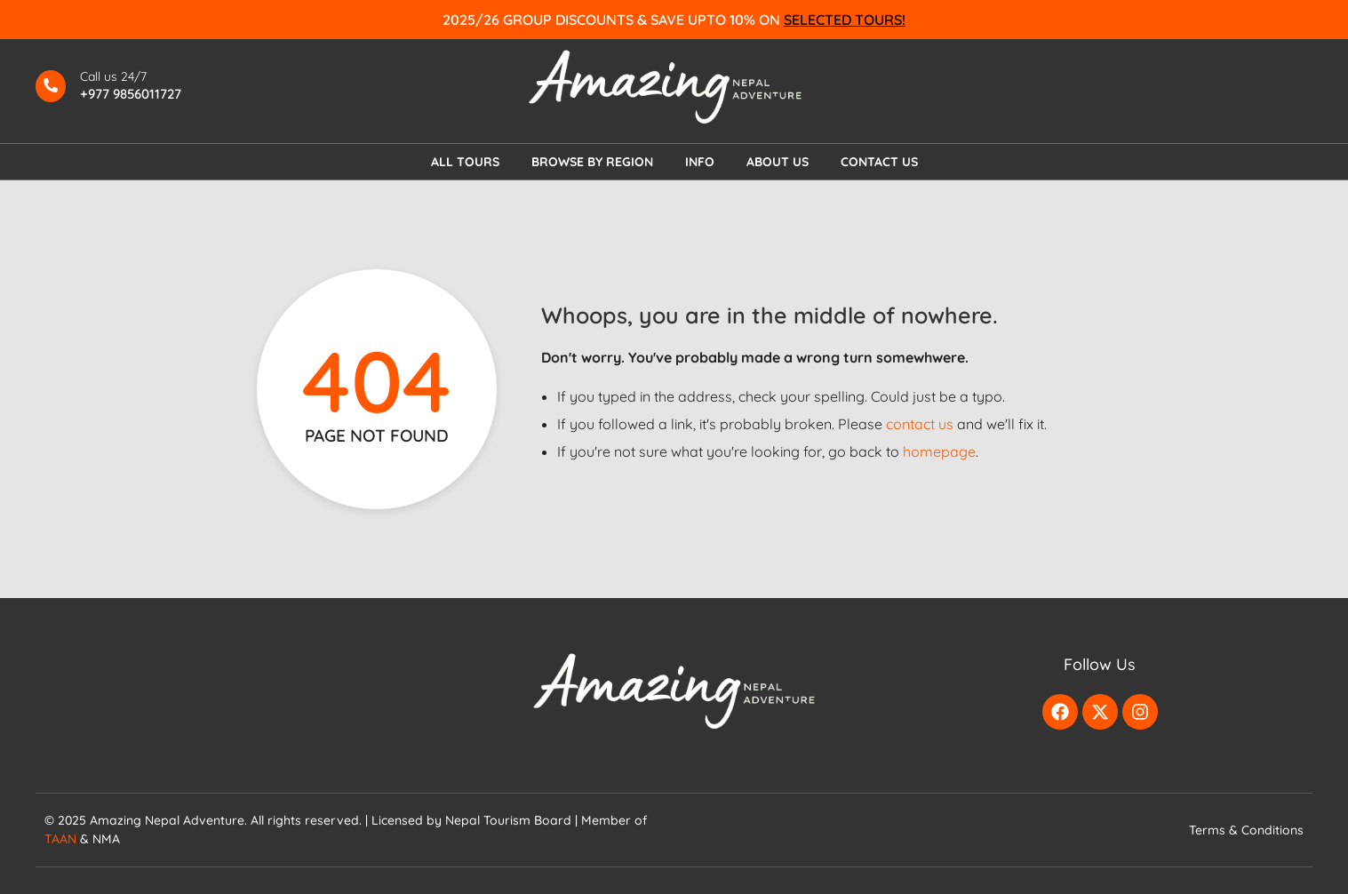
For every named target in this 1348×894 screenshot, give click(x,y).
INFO (699, 162)
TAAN (60, 839)
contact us (919, 424)
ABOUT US (777, 162)
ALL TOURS (465, 162)
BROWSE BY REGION (592, 162)
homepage (939, 451)
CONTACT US (879, 162)
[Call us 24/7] (51, 86)
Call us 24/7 (113, 76)
